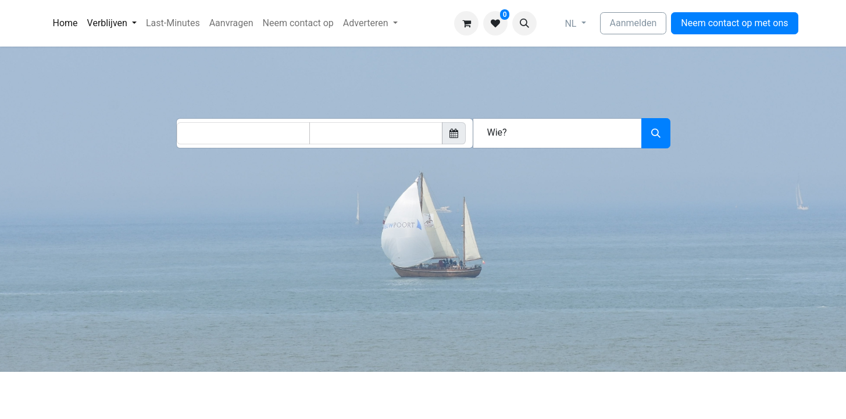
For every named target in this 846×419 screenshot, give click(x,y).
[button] (524, 23)
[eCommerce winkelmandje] (466, 23)
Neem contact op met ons (734, 23)
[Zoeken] (655, 133)
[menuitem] (65, 23)
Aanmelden (633, 23)
